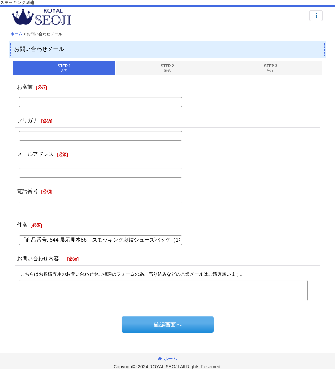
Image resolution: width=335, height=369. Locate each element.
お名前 (25, 87)
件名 (22, 225)
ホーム (167, 358)
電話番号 (27, 191)
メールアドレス (35, 154)
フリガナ (27, 120)
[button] (316, 15)
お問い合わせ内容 (40, 258)
